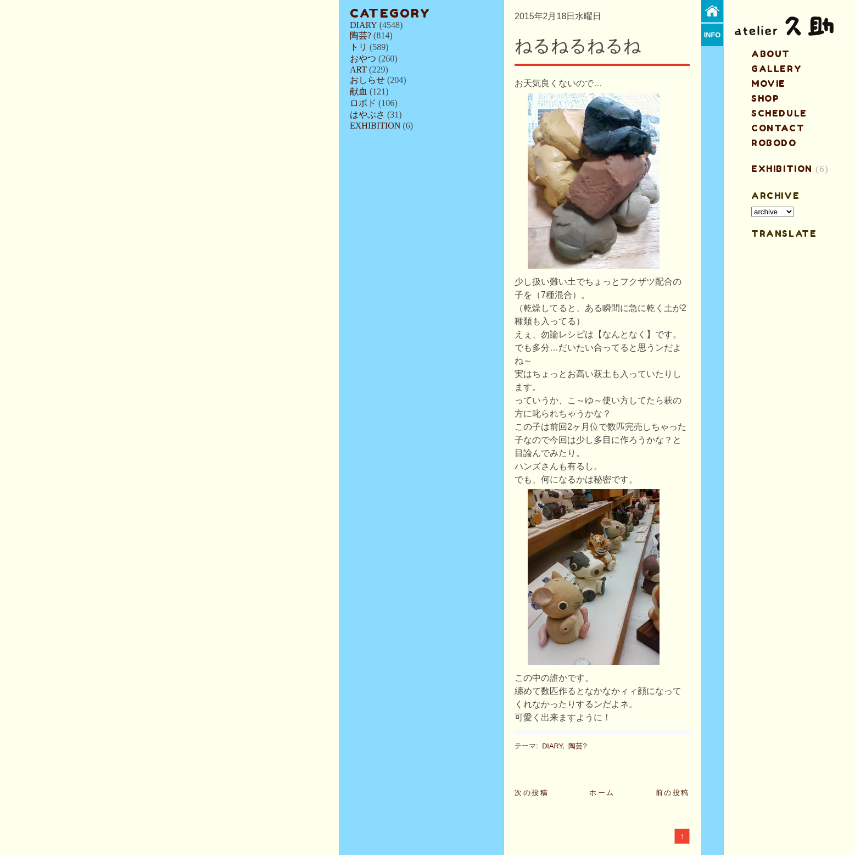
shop (765, 98)
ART (358, 69)
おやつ (363, 58)
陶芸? (360, 35)
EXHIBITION (375, 125)
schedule (779, 113)
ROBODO (774, 142)
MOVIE (768, 83)
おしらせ (367, 80)
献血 (358, 91)
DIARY (363, 25)
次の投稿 (532, 793)
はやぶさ (367, 114)
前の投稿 (673, 793)
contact (777, 128)
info (712, 35)
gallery (776, 68)
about (770, 53)
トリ (358, 47)
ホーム (602, 793)
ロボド (363, 103)
